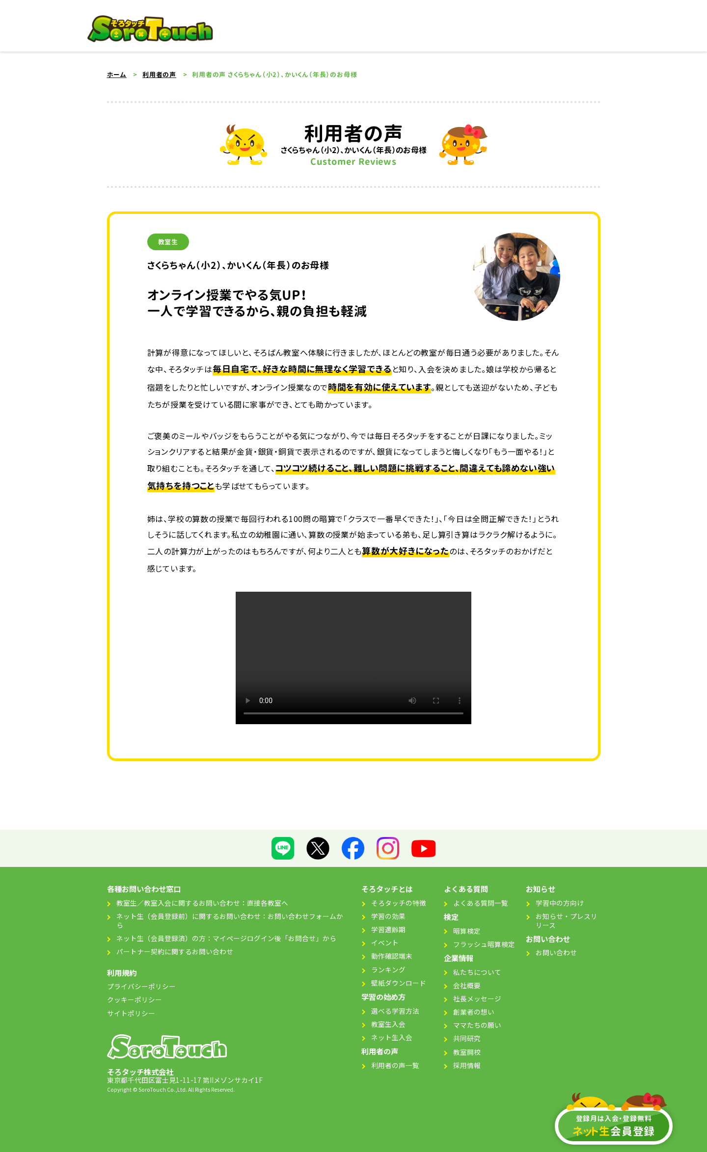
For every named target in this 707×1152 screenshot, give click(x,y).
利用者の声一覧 (395, 1065)
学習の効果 (388, 916)
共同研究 (467, 1038)
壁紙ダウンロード (398, 983)
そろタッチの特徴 (398, 903)
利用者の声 (159, 74)
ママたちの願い (477, 1025)
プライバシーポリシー (141, 986)
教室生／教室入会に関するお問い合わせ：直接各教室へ (202, 903)
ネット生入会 (391, 1037)
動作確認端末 (391, 956)
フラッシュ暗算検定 (484, 944)
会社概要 (467, 985)
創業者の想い (473, 1012)
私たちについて (477, 972)
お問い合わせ (556, 952)
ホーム (117, 74)
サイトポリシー (131, 1013)
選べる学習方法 (395, 1011)
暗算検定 (467, 931)
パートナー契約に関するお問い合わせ (174, 951)
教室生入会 (388, 1024)
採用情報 (467, 1065)
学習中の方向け (560, 903)
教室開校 (467, 1052)
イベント (385, 942)
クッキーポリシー (134, 999)
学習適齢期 (388, 929)
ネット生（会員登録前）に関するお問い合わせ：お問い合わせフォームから (229, 920)
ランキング (388, 969)
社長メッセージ (477, 998)
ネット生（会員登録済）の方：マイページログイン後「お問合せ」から (226, 938)
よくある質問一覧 (480, 903)
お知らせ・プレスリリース (567, 920)
